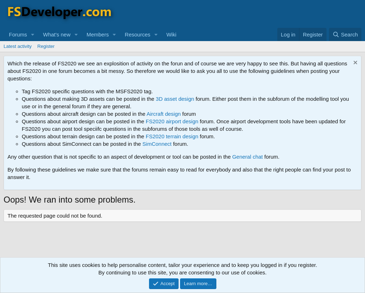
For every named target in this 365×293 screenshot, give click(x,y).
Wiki (171, 34)
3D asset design (175, 99)
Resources (137, 34)
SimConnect (157, 144)
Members (98, 34)
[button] (33, 34)
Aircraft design (163, 114)
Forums (18, 34)
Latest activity (18, 46)
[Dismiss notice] (354, 63)
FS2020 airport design (172, 121)
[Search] (345, 34)
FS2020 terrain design (172, 136)
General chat (247, 157)
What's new (57, 34)
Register (46, 46)
